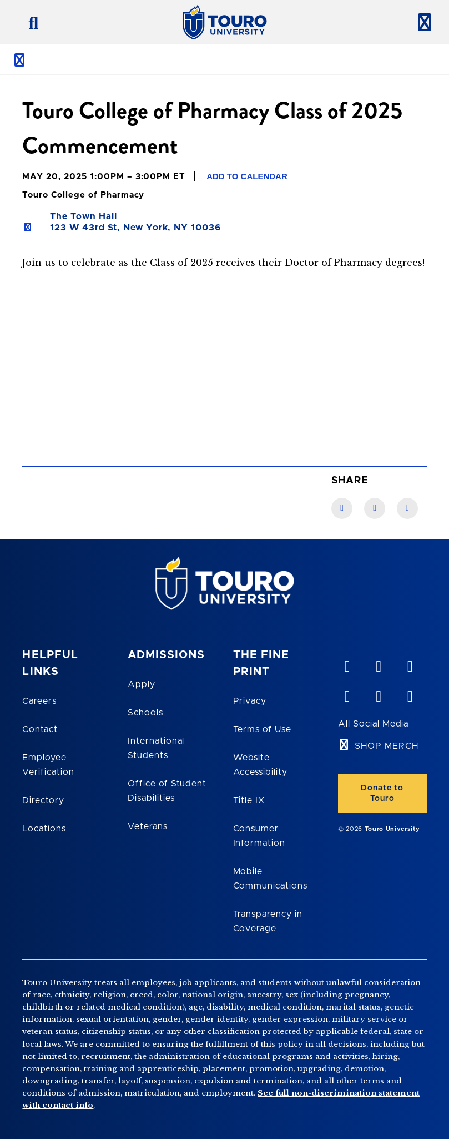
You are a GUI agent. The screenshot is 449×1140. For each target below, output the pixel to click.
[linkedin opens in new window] (409, 664)
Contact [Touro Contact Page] (40, 729)
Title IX (249, 800)
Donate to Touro (382, 793)
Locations (44, 828)
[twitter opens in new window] (378, 694)
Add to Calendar (246, 176)
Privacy (250, 701)
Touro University (392, 829)
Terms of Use (262, 729)
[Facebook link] (341, 508)
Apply (141, 684)
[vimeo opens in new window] (347, 664)
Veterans (148, 826)
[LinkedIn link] (374, 508)
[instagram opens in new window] (409, 694)
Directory (43, 800)
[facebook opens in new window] (347, 694)
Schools (145, 712)
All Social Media (373, 723)
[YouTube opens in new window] (378, 664)
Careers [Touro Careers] (39, 701)
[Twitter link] (407, 508)
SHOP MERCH (386, 745)
